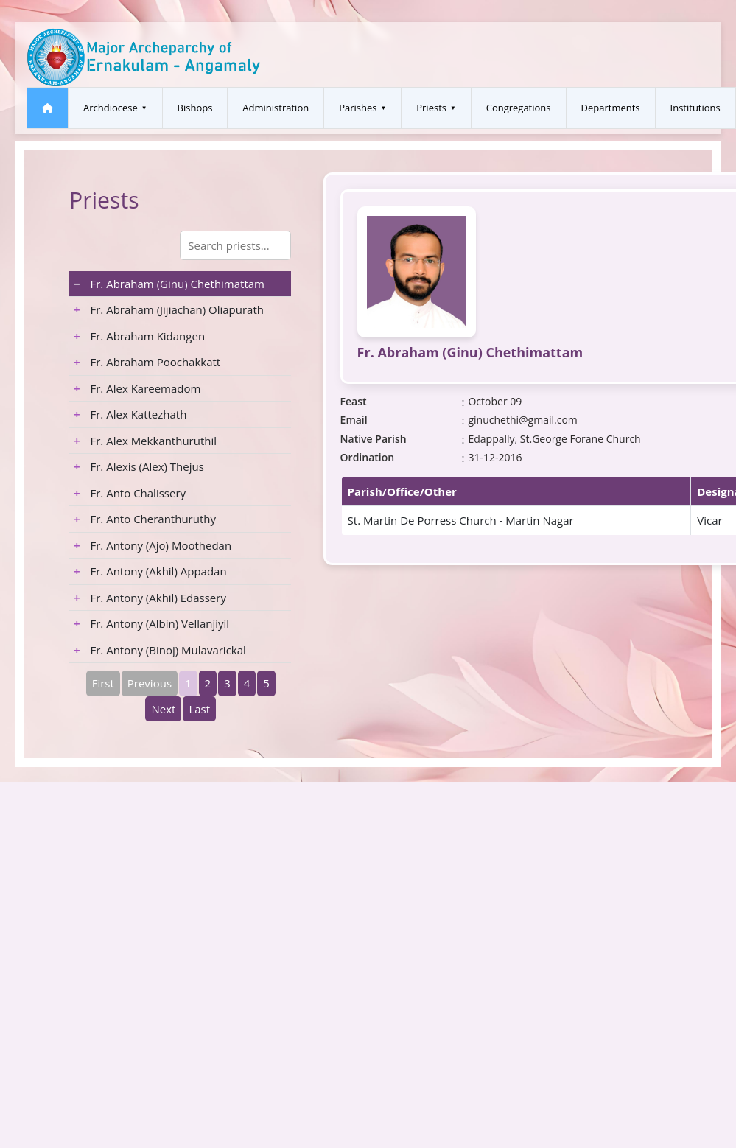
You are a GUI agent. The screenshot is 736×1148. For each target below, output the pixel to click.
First (103, 683)
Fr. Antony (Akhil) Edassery (150, 597)
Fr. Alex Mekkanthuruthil (145, 440)
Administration (275, 107)
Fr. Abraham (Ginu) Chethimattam (169, 283)
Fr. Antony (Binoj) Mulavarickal (160, 650)
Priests (431, 107)
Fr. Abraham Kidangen (139, 336)
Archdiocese (110, 107)
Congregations (518, 107)
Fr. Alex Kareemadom (137, 388)
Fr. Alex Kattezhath (130, 414)
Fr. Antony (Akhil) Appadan (150, 571)
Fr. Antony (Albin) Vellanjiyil (151, 623)
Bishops (195, 107)
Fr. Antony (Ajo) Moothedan (152, 545)
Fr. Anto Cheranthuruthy (145, 518)
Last (199, 708)
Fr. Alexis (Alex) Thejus (139, 466)
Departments (610, 107)
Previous (149, 683)
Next (163, 708)
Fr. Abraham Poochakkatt (147, 361)
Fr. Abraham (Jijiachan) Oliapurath (169, 309)
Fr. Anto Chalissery (130, 493)
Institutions (695, 107)
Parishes (357, 107)
